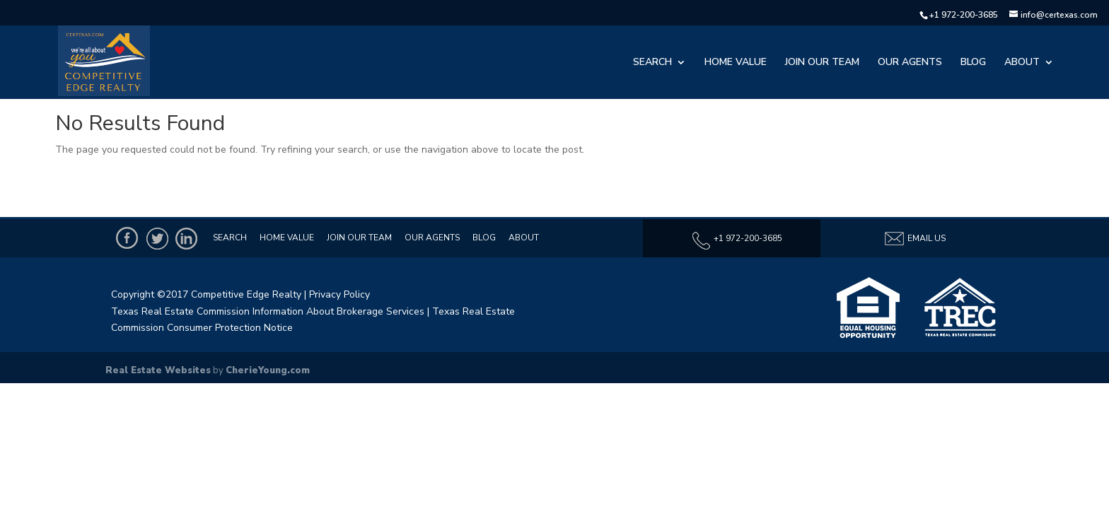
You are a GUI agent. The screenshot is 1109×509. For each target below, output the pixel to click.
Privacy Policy (339, 294)
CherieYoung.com (268, 370)
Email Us (914, 238)
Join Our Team (822, 63)
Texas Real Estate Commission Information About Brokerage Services (267, 311)
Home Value (735, 63)
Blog (973, 63)
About (1022, 63)
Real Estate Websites (158, 370)
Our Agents (910, 63)
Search (652, 63)
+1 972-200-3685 (963, 15)
